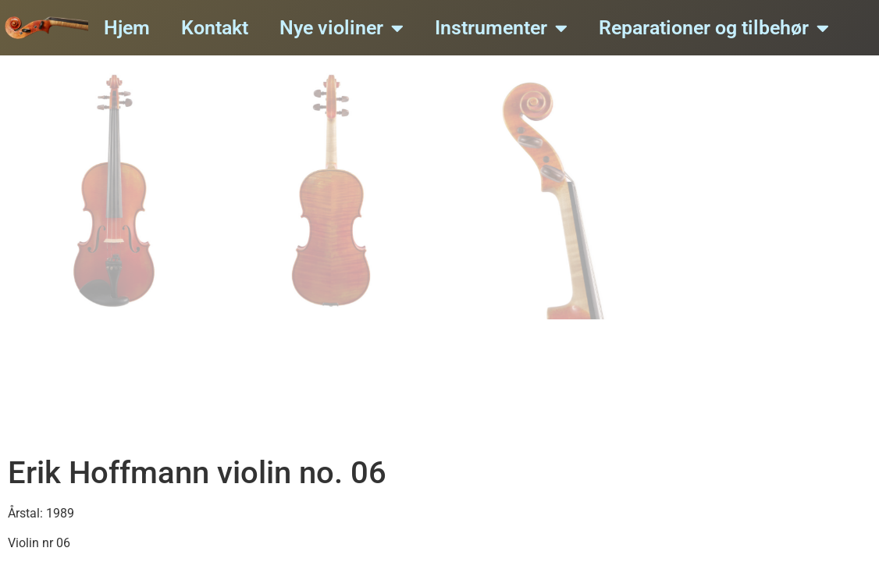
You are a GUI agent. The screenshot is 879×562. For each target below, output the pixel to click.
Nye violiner (341, 27)
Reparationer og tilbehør (714, 27)
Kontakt (214, 27)
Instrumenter (501, 27)
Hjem (127, 27)
